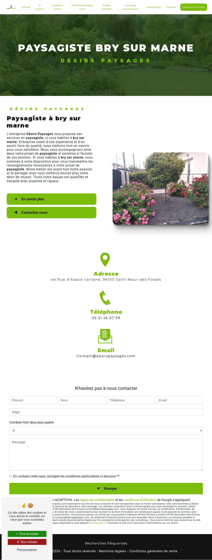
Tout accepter (26, 534)
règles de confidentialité (97, 500)
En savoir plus (29, 199)
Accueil (26, 7)
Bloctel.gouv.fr (98, 523)
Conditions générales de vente (153, 551)
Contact (170, 7)
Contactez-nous (31, 212)
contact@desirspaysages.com (106, 349)
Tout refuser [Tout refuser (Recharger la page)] (27, 542)
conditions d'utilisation (140, 500)
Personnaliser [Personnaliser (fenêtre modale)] (27, 550)
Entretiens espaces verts (82, 7)
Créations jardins (57, 7)
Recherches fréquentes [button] (106, 543)
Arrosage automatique (130, 7)
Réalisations (153, 7)
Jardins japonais (106, 7)
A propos (40, 7)
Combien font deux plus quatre (31, 422)
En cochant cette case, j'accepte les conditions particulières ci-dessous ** (66, 476)
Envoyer (111, 488)
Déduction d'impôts (193, 7)
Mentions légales (112, 551)
